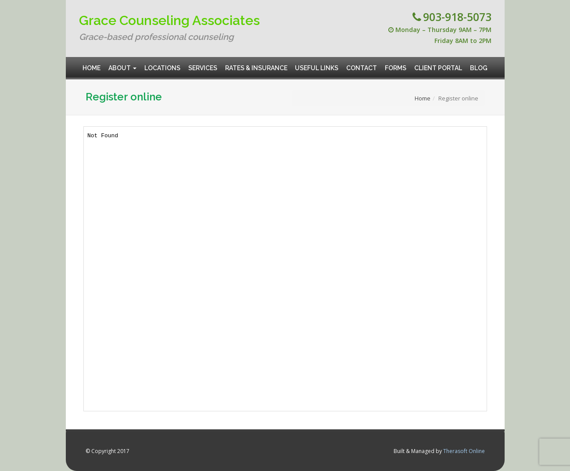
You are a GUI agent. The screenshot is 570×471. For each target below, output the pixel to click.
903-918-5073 (457, 16)
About (122, 64)
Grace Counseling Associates (169, 20)
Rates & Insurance (256, 64)
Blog (478, 64)
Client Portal (438, 64)
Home (92, 64)
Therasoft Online (464, 451)
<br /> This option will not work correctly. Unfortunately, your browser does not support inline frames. (285, 268)
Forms (395, 64)
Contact (361, 64)
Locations (162, 64)
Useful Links (317, 64)
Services (202, 64)
